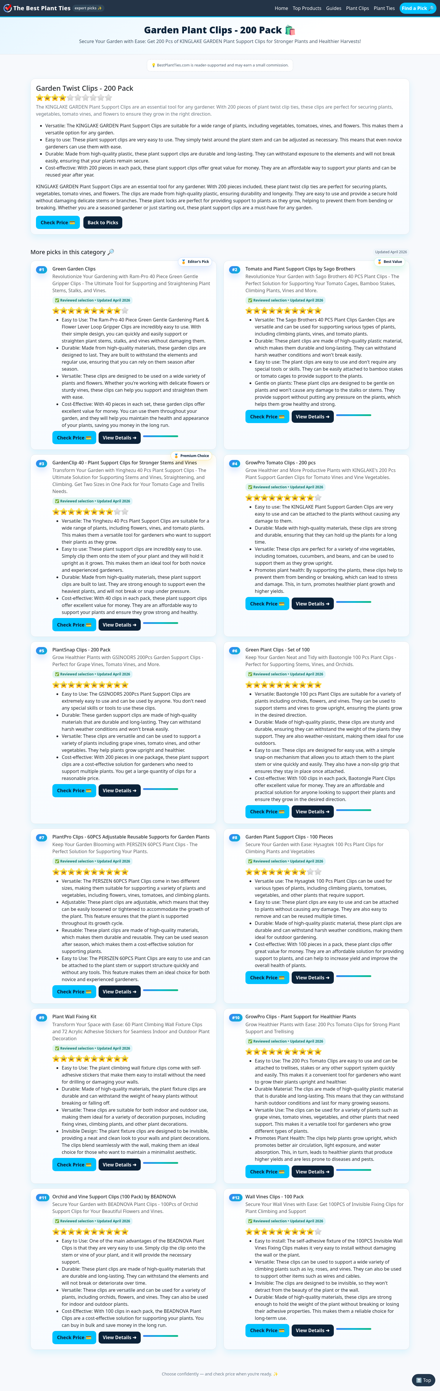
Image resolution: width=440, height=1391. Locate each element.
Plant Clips (357, 8)
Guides (333, 8)
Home (281, 8)
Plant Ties (384, 8)
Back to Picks (102, 222)
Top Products (307, 8)
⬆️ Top (423, 1380)
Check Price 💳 (58, 222)
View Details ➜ (119, 437)
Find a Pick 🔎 (418, 8)
